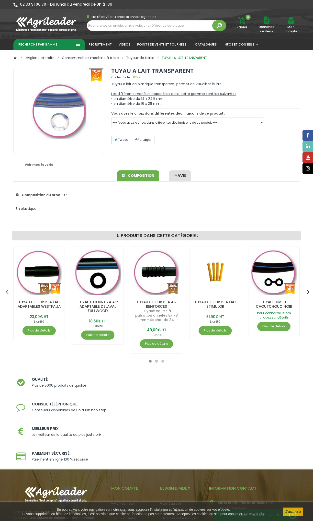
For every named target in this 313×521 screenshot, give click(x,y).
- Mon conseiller (124, 451)
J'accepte (293, 511)
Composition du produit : (41, 194)
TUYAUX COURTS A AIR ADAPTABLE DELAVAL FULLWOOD (98, 306)
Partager (143, 139)
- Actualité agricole (126, 471)
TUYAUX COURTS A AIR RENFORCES (157, 304)
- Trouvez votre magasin (179, 451)
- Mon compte (122, 437)
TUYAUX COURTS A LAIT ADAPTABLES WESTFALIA (39, 304)
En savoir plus (255, 514)
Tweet (121, 139)
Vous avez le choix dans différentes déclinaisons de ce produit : (168, 113)
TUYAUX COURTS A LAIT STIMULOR (215, 304)
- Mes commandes (126, 444)
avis (180, 174)
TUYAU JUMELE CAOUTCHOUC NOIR (274, 304)
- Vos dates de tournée (129, 459)
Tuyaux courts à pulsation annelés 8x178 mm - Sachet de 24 (156, 315)
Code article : (121, 77)
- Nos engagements (176, 459)
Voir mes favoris (39, 164)
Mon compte (290, 29)
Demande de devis (266, 29)
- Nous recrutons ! (125, 478)
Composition (139, 174)
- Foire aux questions (176, 466)
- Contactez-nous (174, 473)
